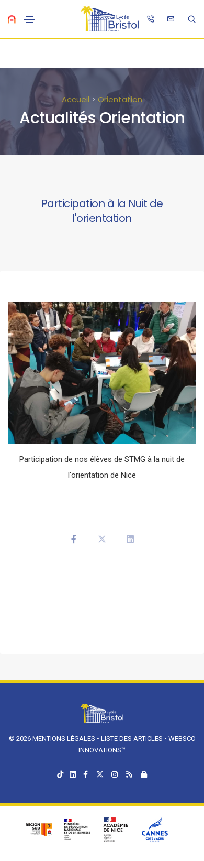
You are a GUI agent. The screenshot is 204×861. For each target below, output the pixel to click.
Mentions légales (63, 738)
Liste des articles (132, 738)
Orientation (120, 99)
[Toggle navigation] (29, 19)
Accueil (75, 99)
